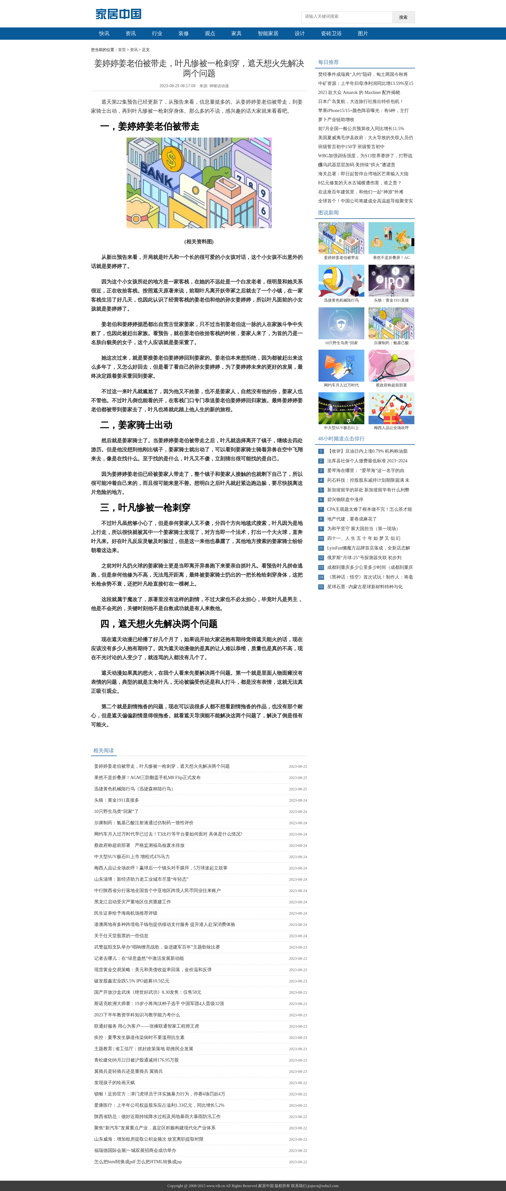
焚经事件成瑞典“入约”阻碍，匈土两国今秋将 (363, 74)
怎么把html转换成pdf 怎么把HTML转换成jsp (138, 1161)
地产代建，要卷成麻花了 (352, 519)
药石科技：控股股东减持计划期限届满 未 (368, 480)
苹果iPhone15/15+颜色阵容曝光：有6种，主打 (363, 110)
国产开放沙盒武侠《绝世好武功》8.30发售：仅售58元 (148, 992)
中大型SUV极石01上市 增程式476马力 (132, 856)
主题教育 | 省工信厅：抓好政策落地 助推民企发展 (143, 1048)
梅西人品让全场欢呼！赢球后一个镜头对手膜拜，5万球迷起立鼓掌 (161, 868)
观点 (210, 33)
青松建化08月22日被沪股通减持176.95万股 (136, 1060)
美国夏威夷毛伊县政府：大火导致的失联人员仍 (365, 137)
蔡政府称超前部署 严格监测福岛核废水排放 (139, 845)
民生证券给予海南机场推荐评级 (125, 913)
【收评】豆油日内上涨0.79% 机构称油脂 (367, 451)
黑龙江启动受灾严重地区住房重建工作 (132, 901)
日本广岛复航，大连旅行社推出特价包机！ (361, 101)
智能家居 (268, 33)
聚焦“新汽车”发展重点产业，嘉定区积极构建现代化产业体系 (155, 1127)
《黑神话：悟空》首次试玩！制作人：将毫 (370, 577)
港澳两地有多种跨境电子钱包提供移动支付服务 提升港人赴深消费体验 (165, 924)
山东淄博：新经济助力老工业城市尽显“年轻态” (141, 879)
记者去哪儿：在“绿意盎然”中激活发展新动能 (139, 958)
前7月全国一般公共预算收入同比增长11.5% (361, 128)
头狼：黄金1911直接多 (116, 800)
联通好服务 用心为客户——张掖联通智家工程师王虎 (146, 1026)
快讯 (104, 33)
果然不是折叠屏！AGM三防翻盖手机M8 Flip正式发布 (147, 777)
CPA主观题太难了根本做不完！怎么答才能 (369, 509)
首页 (122, 49)
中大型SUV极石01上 (341, 428)
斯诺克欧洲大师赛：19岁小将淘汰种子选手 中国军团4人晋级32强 (159, 1003)
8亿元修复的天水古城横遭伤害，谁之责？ (360, 182)
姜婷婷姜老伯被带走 (341, 257)
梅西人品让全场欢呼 (391, 428)
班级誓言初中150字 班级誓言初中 (351, 146)
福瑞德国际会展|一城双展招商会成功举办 (135, 1150)
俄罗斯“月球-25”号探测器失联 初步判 (364, 557)
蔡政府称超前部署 (393, 385)
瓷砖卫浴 (331, 33)
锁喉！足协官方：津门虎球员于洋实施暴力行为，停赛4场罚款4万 (159, 1094)
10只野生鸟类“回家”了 (116, 811)
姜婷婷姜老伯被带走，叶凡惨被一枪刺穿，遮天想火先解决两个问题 (162, 766)
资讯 (131, 33)
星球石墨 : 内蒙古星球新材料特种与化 (365, 586)
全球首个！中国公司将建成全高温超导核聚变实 (365, 201)
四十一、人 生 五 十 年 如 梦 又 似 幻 (364, 538)
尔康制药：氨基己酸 (391, 343)
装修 (183, 33)
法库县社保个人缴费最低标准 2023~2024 (367, 460)
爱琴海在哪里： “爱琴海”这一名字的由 (366, 470)
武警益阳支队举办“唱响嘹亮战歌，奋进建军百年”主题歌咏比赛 (157, 947)
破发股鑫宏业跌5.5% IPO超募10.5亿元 (132, 981)
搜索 (403, 17)
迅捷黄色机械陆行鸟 (341, 300)
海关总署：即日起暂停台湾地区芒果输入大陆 (363, 173)
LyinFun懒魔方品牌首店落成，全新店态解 (368, 548)
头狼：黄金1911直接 (391, 300)
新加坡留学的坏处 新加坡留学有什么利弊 (368, 490)
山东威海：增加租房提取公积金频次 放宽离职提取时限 (149, 1139)
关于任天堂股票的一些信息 (121, 935)
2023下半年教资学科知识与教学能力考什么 (137, 1014)
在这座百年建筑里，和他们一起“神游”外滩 (360, 192)
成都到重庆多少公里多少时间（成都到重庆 (370, 567)
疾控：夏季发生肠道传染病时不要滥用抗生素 (139, 1037)
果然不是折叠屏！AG (391, 257)
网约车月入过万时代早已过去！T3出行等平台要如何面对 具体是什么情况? (168, 834)
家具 (236, 33)
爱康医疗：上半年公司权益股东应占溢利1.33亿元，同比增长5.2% (159, 1105)
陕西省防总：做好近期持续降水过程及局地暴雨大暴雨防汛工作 (157, 1116)
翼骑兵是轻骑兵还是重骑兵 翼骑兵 (128, 1071)
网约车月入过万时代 (341, 385)
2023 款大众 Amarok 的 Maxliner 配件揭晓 (359, 92)
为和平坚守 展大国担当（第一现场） (364, 528)
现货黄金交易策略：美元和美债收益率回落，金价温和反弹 (153, 969)
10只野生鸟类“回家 (341, 343)
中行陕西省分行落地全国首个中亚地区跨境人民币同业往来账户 (157, 890)
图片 (363, 33)
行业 (157, 33)
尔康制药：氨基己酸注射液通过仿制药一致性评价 (144, 822)
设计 (300, 33)
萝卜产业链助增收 (336, 119)
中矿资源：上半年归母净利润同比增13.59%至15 (365, 83)
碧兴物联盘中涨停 (345, 499)
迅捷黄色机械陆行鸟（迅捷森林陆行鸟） (135, 788)
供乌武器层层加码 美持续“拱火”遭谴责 (357, 164)
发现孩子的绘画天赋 (114, 1082)
